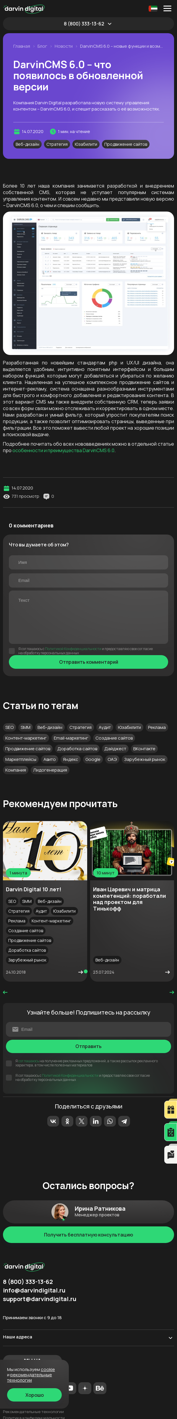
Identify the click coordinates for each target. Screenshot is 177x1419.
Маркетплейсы (20, 759)
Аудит (105, 727)
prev (5, 992)
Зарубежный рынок (144, 759)
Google (92, 759)
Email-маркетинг (71, 738)
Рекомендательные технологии (33, 1411)
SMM (25, 727)
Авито (49, 759)
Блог (42, 46)
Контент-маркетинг (26, 738)
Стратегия (57, 144)
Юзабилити (86, 144)
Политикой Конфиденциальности (73, 648)
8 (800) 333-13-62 (84, 23)
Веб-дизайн (27, 144)
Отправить (88, 1046)
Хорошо (34, 1395)
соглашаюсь (28, 1060)
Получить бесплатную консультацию (88, 1234)
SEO (9, 727)
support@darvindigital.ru (39, 1299)
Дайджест (115, 749)
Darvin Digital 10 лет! (33, 889)
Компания (15, 770)
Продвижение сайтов (125, 144)
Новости (64, 46)
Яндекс (70, 759)
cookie (48, 1369)
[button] (85, 971)
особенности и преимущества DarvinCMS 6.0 (63, 450)
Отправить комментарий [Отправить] (88, 662)
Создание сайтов (114, 738)
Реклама (157, 727)
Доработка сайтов (77, 749)
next (172, 992)
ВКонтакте (144, 749)
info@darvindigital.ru (34, 1290)
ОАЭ (112, 759)
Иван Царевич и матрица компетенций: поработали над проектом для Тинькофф (129, 899)
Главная (21, 46)
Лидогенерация (50, 770)
